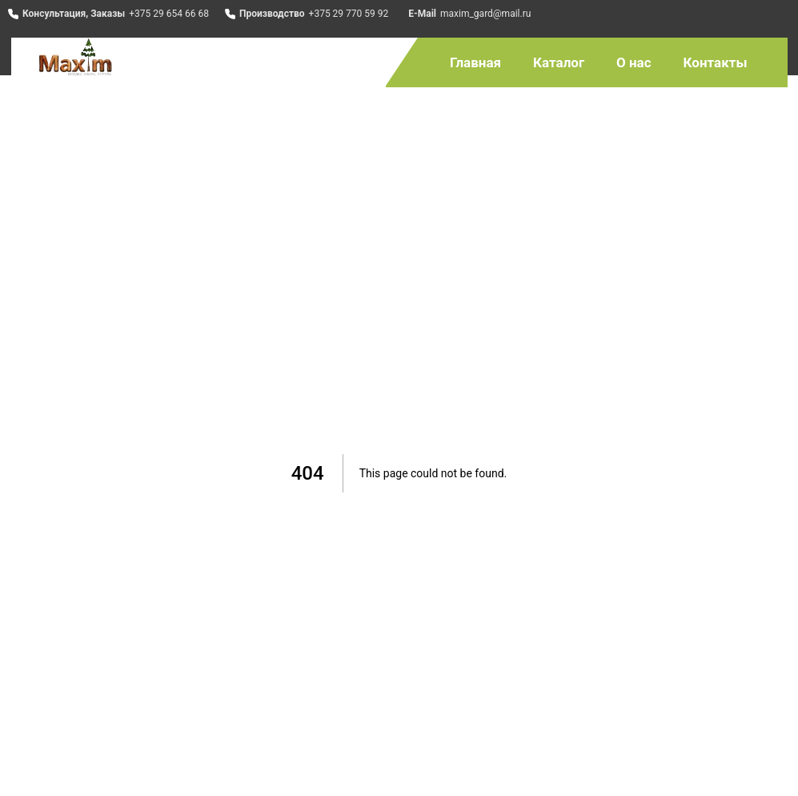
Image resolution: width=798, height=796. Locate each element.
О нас (634, 62)
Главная (475, 62)
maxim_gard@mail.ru (485, 13)
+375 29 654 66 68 (169, 13)
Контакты (716, 62)
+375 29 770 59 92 (349, 13)
